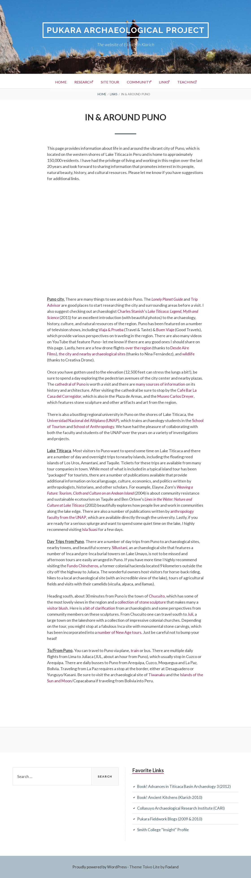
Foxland (173, 866)
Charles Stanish (130, 311)
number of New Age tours (120, 632)
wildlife (190, 353)
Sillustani (119, 547)
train (135, 650)
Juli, (191, 614)
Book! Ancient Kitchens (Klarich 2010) (170, 797)
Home (51, 81)
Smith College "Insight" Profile (163, 829)
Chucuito (157, 595)
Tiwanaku (157, 674)
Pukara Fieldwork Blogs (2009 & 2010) (170, 818)
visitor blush (57, 608)
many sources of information (161, 384)
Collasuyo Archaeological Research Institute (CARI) (182, 808)
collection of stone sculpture (142, 602)
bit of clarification (101, 608)
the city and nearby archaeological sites (93, 353)
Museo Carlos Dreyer (176, 396)
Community (140, 81)
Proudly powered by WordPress (99, 866)
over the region (138, 347)
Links (169, 81)
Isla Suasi (90, 529)
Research (78, 81)
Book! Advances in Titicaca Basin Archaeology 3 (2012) (185, 786)
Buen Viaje (166, 329)
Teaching (195, 81)
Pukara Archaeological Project (125, 30)
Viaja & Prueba (111, 329)
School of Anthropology (106, 426)
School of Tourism (62, 426)
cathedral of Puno (70, 384)
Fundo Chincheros (83, 565)
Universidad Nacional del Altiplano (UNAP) (84, 420)
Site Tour (108, 81)
